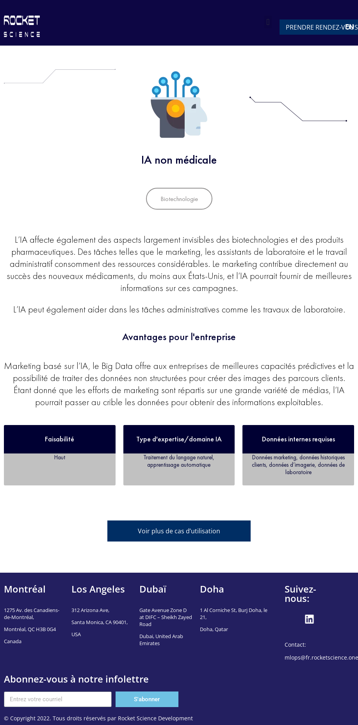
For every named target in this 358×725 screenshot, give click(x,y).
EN (349, 27)
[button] (268, 22)
